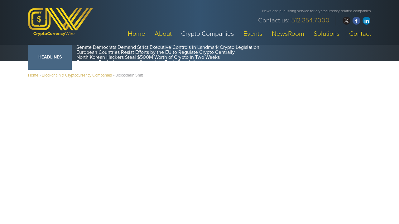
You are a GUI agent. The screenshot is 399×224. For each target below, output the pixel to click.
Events (252, 33)
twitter (346, 21)
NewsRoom (288, 33)
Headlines (50, 57)
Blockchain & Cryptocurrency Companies (77, 75)
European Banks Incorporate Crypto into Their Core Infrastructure (147, 62)
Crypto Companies (207, 33)
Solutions (327, 33)
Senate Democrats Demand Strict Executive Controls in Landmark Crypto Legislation (167, 47)
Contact (360, 33)
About (163, 33)
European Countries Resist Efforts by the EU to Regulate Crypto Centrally (155, 52)
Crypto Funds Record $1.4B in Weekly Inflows (125, 67)
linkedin (366, 21)
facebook (356, 21)
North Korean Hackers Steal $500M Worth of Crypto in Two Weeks (148, 57)
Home (136, 33)
